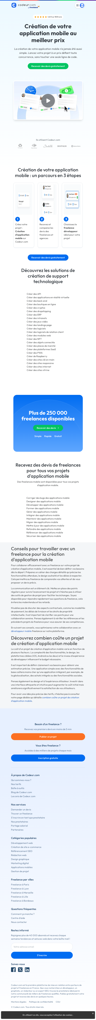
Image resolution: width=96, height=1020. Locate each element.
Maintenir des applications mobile (43, 518)
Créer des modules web (39, 335)
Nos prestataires (19, 821)
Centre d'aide (18, 918)
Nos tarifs (16, 784)
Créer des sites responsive (40, 363)
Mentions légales (18, 1002)
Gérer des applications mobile (41, 511)
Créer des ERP (34, 314)
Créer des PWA (35, 352)
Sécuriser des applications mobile (43, 536)
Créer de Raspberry (37, 356)
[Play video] (48, 100)
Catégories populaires (23, 838)
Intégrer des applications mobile (43, 515)
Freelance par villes (22, 879)
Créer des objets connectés (41, 342)
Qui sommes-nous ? (21, 780)
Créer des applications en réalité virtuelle (48, 297)
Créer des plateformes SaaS (41, 349)
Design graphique (20, 859)
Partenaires (17, 829)
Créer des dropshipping (39, 311)
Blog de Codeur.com (21, 792)
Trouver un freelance (21, 813)
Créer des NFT (34, 338)
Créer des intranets (37, 318)
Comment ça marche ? (22, 914)
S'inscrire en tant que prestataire (28, 817)
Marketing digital (20, 863)
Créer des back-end (37, 300)
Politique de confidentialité (41, 1002)
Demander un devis (21, 809)
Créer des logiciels (36, 328)
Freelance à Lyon (20, 888)
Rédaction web (18, 855)
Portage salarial (19, 825)
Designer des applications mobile (43, 501)
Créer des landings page (39, 325)
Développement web (22, 843)
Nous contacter (19, 922)
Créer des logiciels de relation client (45, 332)
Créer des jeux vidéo (37, 321)
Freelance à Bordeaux (22, 900)
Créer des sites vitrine (38, 370)
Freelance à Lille (19, 896)
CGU (58, 1002)
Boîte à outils (17, 788)
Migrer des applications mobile (42, 522)
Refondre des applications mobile (43, 529)
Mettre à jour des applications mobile (45, 525)
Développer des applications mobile (44, 504)
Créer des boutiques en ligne (41, 304)
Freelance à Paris (20, 884)
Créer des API (34, 293)
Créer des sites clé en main (40, 359)
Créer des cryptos (36, 307)
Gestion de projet (20, 871)
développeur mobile (21, 631)
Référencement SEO (21, 851)
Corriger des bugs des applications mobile (48, 497)
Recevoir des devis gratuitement (48, 66)
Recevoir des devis (48, 427)
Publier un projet (48, 736)
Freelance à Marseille (22, 892)
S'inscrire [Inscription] (42, 955)
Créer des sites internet (39, 366)
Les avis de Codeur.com (23, 796)
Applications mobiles (22, 867)
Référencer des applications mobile (44, 532)
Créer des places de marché (41, 345)
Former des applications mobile (42, 508)
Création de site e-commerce (26, 847)
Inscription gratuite (48, 758)
